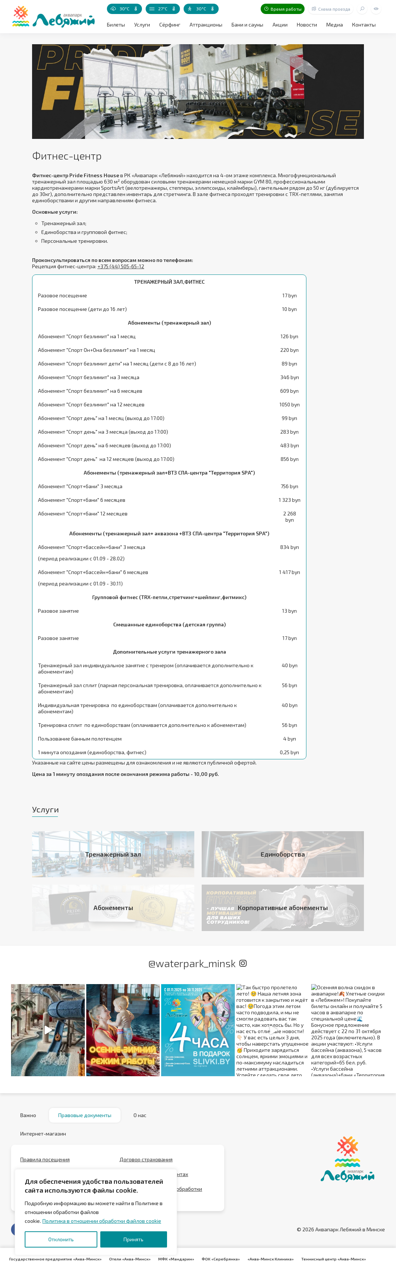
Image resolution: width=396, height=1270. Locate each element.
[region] (96, 1212)
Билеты (116, 24)
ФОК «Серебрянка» (221, 1259)
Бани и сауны (247, 24)
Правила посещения (45, 1159)
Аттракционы (206, 24)
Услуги (142, 24)
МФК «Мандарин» (176, 1259)
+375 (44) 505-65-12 (120, 266)
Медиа (334, 24)
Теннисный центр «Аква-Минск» (333, 1259)
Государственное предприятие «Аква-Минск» (55, 1259)
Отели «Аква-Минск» (130, 1259)
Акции (280, 24)
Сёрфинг (169, 24)
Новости (307, 24)
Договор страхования (146, 1159)
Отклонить (61, 1239)
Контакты (364, 24)
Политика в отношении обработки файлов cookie (101, 1221)
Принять (133, 1239)
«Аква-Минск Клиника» (270, 1259)
